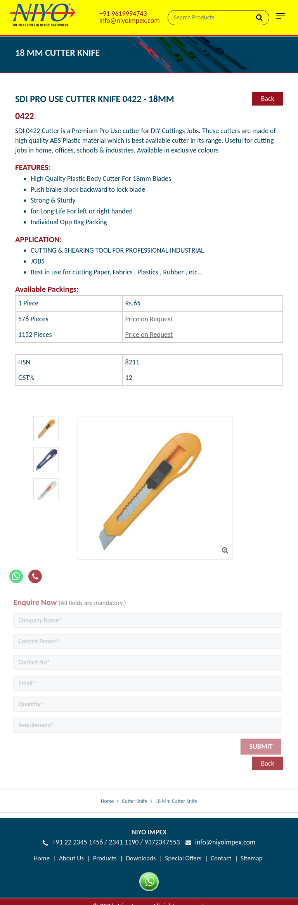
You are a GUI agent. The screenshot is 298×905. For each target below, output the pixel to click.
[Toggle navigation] (280, 18)
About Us (71, 858)
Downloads (141, 858)
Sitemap (251, 858)
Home (107, 809)
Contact (221, 858)
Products (105, 858)
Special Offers (183, 858)
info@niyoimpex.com (129, 20)
